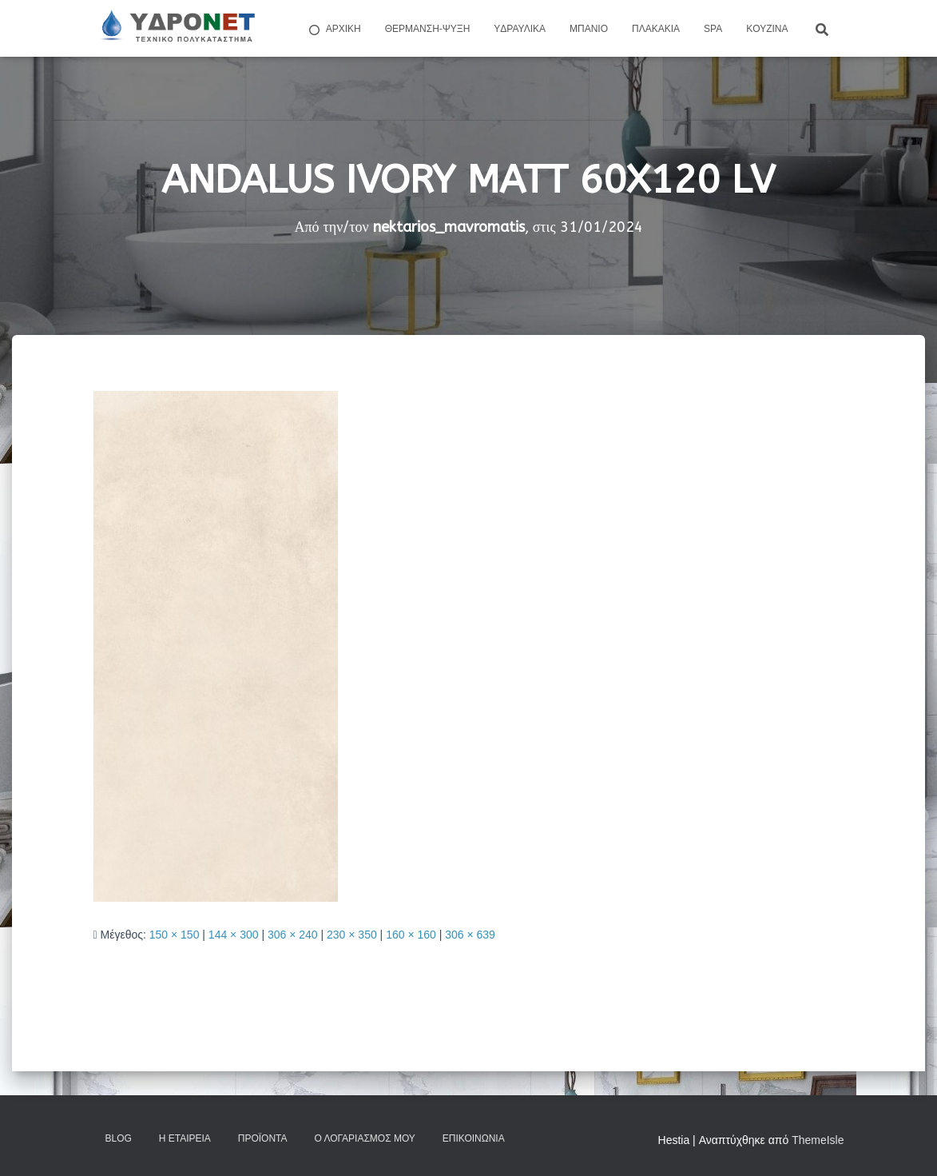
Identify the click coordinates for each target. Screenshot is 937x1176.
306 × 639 (470, 934)
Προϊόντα (263, 1138)
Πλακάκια (656, 28)
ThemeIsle (818, 1140)
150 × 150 (174, 934)
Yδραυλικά (520, 28)
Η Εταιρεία (185, 1138)
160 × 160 (411, 934)
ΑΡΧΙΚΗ (334, 30)
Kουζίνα (767, 28)
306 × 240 (293, 934)
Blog (118, 1138)
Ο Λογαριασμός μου (364, 1138)
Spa (713, 28)
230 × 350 (352, 934)
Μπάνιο (589, 28)
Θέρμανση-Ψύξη (427, 28)
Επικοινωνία (474, 1138)
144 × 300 (233, 934)
